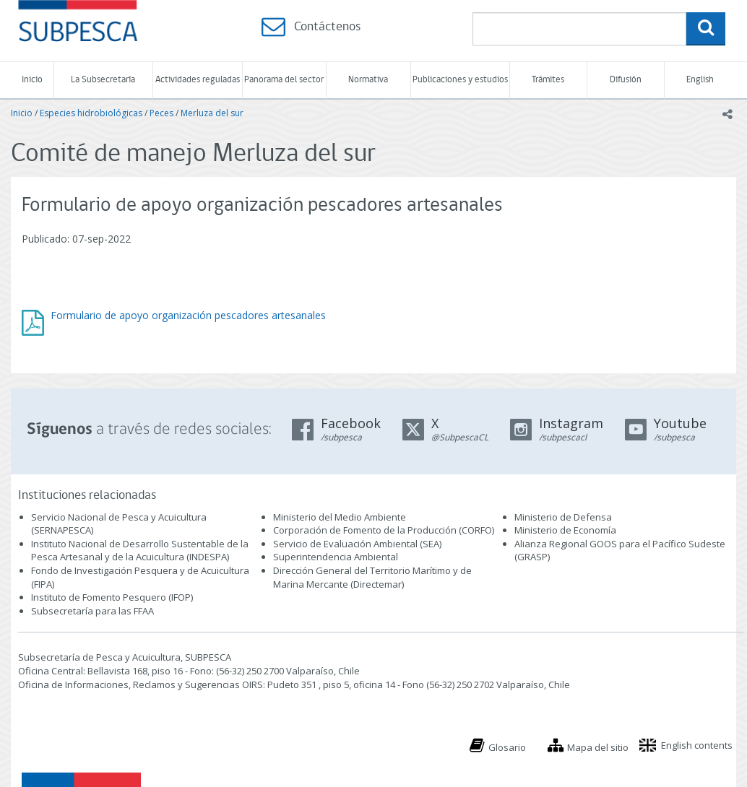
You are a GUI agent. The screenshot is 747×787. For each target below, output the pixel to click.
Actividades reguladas (197, 79)
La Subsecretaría (103, 79)
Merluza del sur (212, 113)
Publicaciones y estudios (460, 79)
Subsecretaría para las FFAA (92, 610)
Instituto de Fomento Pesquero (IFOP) (112, 597)
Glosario (507, 747)
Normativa (368, 79)
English (700, 79)
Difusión (626, 79)
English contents (697, 745)
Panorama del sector (284, 79)
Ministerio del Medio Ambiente (339, 516)
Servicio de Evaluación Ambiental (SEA (356, 543)
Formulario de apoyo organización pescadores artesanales (188, 315)
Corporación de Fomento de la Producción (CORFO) (383, 529)
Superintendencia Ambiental (335, 556)
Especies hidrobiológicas (91, 113)
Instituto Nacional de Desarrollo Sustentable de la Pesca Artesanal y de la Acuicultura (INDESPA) (140, 550)
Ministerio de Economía (565, 529)
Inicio (32, 79)
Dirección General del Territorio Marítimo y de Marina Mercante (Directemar (372, 577)
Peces (161, 113)
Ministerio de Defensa (563, 516)
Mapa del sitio (598, 747)
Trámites (548, 79)
